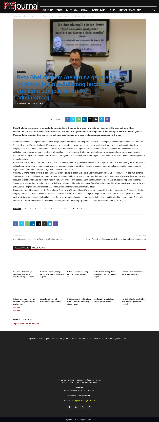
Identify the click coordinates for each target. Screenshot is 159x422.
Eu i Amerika (72, 10)
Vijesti (59, 10)
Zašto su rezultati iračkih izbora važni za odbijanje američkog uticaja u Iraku (79, 301)
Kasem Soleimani (65, 209)
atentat (24, 209)
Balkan (84, 10)
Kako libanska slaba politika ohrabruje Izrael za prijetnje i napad (105, 274)
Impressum (71, 395)
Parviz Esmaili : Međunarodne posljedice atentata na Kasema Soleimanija (116, 239)
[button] (154, 10)
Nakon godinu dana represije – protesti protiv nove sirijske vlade (78, 274)
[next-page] (18, 309)
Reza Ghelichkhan (79, 209)
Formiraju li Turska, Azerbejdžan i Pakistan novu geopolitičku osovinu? (133, 301)
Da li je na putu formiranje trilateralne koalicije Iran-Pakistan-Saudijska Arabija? (23, 274)
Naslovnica (47, 10)
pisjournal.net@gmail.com (84, 400)
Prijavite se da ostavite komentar (26, 324)
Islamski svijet (98, 10)
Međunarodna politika (130, 10)
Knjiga (112, 10)
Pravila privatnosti (85, 395)
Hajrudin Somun (50, 209)
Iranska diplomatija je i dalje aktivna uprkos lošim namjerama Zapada (52, 274)
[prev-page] (14, 309)
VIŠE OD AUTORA (39, 248)
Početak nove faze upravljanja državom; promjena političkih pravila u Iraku (24, 301)
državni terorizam (36, 209)
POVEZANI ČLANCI (22, 248)
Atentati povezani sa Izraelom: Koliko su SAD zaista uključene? (38, 239)
